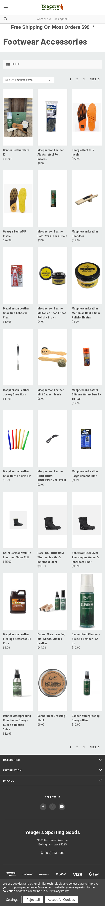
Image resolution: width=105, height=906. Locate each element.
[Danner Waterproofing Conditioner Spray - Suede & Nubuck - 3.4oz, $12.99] (18, 683)
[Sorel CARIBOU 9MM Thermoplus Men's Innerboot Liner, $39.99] (52, 520)
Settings (12, 899)
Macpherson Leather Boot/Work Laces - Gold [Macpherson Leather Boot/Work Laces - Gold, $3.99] (52, 234)
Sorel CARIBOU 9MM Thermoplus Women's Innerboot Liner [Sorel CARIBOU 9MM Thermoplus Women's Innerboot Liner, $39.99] (85, 557)
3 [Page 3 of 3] (84, 79)
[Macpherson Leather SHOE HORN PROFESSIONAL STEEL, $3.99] (52, 438)
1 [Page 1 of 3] (70, 79)
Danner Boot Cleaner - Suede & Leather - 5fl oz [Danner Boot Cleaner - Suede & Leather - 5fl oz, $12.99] (86, 639)
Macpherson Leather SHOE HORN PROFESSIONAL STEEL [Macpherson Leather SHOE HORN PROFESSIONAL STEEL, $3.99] (52, 476)
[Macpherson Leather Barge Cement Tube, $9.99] (87, 438)
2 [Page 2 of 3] (77, 79)
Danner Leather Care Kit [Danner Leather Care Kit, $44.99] (16, 152)
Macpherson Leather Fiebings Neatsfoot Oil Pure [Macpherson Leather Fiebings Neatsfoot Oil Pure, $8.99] (17, 639)
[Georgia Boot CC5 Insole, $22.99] (87, 117)
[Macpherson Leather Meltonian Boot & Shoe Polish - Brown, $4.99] (52, 275)
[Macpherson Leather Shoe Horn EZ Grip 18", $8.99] (18, 438)
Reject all (33, 899)
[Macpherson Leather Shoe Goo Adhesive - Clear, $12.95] (18, 275)
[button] (52, 64)
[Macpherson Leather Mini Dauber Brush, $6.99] (52, 357)
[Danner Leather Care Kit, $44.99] (18, 117)
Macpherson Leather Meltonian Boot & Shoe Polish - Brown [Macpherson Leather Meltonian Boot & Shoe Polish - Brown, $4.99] (51, 313)
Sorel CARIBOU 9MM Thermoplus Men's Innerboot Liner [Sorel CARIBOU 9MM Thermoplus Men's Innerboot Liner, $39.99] (50, 557)
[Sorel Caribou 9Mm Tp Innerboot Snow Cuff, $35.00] (18, 520)
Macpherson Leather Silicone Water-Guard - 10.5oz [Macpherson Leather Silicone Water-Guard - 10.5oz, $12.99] (86, 394)
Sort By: (9, 79)
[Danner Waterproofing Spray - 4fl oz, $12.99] (87, 683)
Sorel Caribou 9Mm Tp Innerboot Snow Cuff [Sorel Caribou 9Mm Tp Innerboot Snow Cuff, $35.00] (17, 555)
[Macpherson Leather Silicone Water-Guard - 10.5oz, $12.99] (87, 357)
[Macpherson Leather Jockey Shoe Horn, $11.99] (18, 357)
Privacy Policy (60, 891)
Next (95, 79)
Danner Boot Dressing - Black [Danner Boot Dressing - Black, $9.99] (52, 718)
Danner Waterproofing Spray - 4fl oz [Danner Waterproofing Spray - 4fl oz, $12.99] (86, 718)
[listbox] (34, 80)
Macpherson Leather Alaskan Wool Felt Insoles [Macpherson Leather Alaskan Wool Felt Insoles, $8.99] (50, 154)
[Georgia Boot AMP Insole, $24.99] (18, 198)
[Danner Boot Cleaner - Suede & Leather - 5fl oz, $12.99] (87, 601)
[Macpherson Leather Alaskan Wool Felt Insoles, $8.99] (52, 117)
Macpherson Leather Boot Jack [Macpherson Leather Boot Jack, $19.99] (85, 234)
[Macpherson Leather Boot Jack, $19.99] (87, 198)
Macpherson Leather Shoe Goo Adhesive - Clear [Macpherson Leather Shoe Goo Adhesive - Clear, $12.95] (16, 313)
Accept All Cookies (61, 899)
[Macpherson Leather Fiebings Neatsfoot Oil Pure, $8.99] (18, 601)
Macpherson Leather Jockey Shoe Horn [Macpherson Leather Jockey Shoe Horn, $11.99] (16, 392)
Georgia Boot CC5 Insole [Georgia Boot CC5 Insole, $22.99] (83, 152)
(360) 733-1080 (54, 853)
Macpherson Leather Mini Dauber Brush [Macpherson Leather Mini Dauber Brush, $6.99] (50, 392)
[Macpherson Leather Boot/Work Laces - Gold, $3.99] (52, 198)
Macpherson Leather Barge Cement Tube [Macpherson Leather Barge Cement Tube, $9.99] (85, 474)
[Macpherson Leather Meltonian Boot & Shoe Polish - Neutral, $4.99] (87, 275)
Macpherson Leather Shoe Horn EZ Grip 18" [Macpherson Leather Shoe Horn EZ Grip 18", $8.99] (17, 474)
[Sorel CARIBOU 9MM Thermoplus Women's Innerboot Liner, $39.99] (87, 520)
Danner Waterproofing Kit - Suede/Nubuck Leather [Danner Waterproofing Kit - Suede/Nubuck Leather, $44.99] (51, 639)
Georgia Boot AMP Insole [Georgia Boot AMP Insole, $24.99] (14, 234)
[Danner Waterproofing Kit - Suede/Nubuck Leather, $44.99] (52, 601)
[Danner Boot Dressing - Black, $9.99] (52, 683)
